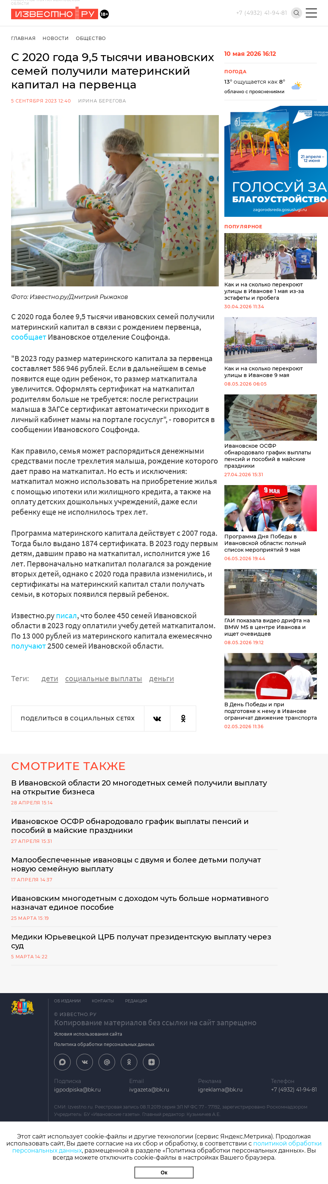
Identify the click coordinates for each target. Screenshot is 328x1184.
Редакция (136, 1001)
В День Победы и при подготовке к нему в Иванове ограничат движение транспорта (270, 687)
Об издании (67, 1001)
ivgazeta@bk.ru (149, 1089)
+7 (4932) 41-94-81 (261, 13)
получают (28, 645)
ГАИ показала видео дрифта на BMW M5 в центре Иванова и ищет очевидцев (270, 603)
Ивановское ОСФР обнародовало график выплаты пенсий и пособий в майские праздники (270, 431)
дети (49, 678)
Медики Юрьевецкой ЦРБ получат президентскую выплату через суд (141, 941)
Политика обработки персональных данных (104, 1044)
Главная (23, 38)
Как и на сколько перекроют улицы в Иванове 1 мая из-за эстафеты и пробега (270, 267)
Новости (56, 38)
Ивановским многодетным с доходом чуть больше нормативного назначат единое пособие (140, 903)
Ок (164, 1172)
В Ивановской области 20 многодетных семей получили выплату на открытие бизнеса (139, 787)
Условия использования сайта (88, 1033)
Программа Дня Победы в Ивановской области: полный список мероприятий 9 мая (270, 519)
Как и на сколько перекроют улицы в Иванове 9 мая (270, 348)
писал (66, 615)
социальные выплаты (103, 678)
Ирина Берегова (102, 101)
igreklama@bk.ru (220, 1089)
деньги (161, 678)
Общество (91, 38)
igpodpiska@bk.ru (77, 1089)
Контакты (103, 1001)
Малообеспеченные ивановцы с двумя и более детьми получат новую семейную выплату (136, 864)
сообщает (28, 337)
